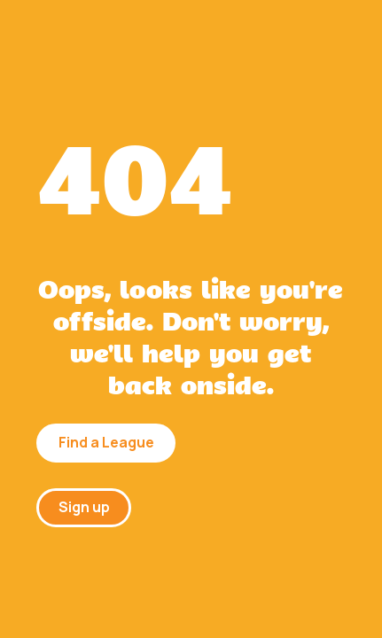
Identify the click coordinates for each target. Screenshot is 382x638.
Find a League (106, 442)
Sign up (84, 507)
